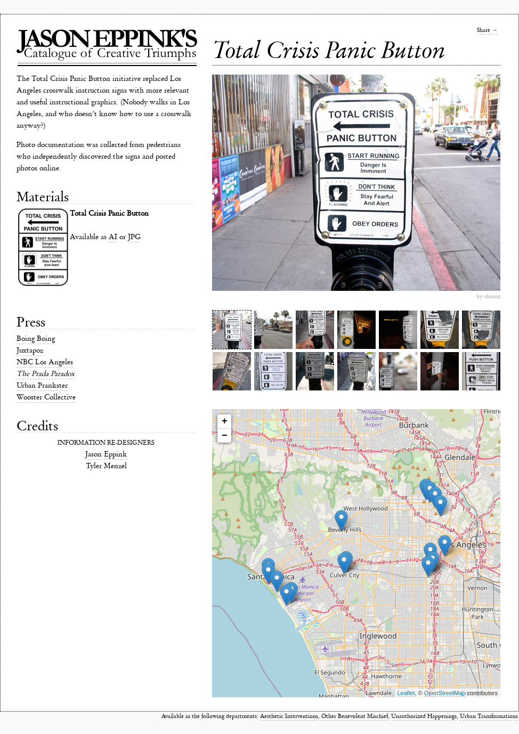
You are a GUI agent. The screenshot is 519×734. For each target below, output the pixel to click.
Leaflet (406, 693)
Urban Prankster (42, 385)
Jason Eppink (106, 454)
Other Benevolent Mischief (354, 716)
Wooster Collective (46, 397)
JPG (134, 237)
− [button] (225, 435)
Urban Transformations (489, 716)
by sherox (488, 296)
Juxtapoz (30, 350)
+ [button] (225, 421)
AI (113, 237)
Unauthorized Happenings (424, 716)
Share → (487, 30)
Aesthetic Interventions (289, 716)
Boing (26, 338)
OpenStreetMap (445, 693)
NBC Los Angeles (45, 362)
